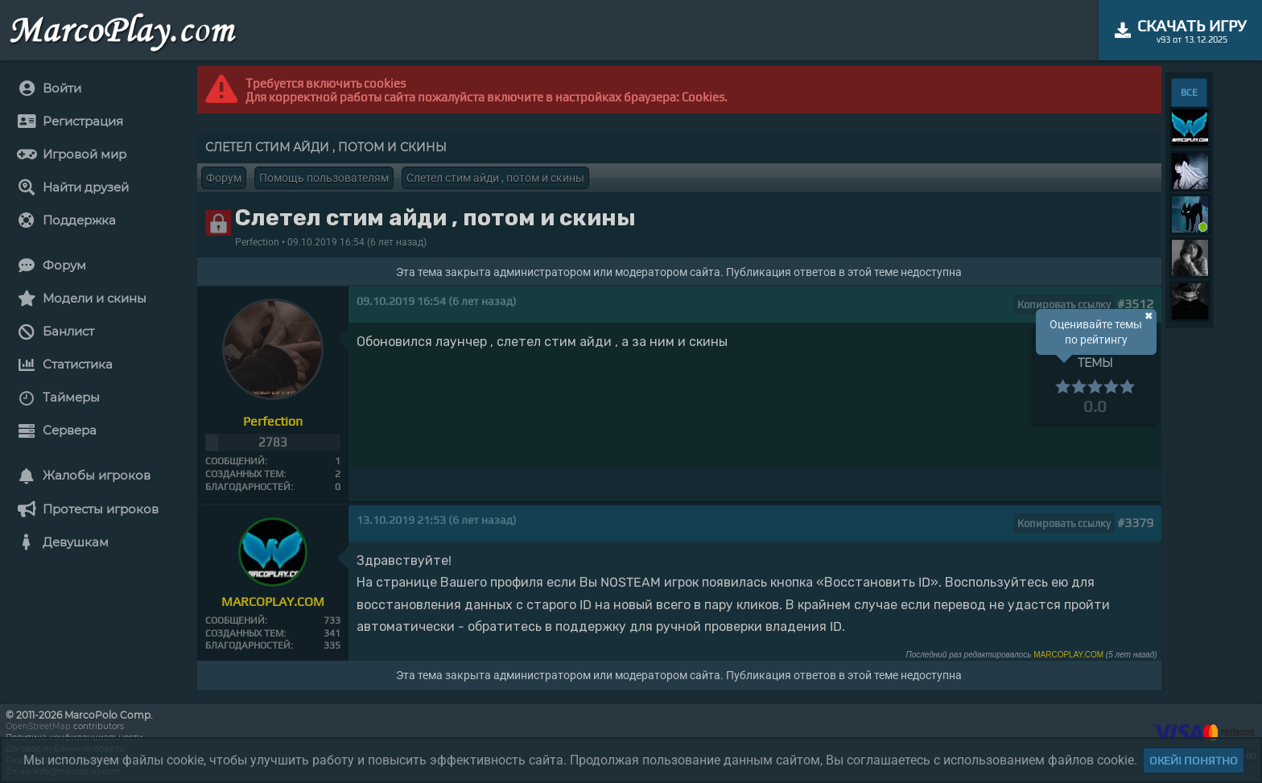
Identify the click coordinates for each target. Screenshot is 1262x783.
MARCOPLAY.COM (1068, 654)
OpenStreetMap (38, 726)
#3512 (1135, 303)
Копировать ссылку (1064, 305)
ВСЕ (1189, 92)
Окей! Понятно (1193, 760)
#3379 (1135, 522)
